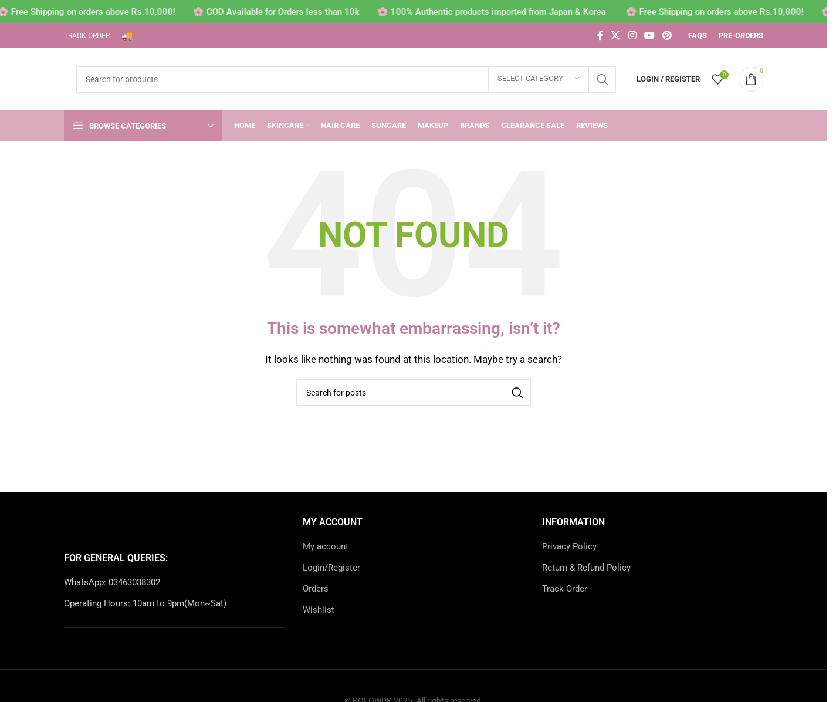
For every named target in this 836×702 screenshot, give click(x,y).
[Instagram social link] (632, 35)
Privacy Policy (569, 546)
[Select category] (538, 79)
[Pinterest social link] (667, 35)
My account (325, 546)
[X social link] (615, 35)
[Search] (346, 79)
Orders (316, 588)
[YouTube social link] (649, 35)
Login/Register (331, 567)
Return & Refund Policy (586, 567)
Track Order (564, 588)
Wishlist (318, 610)
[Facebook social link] (600, 35)
